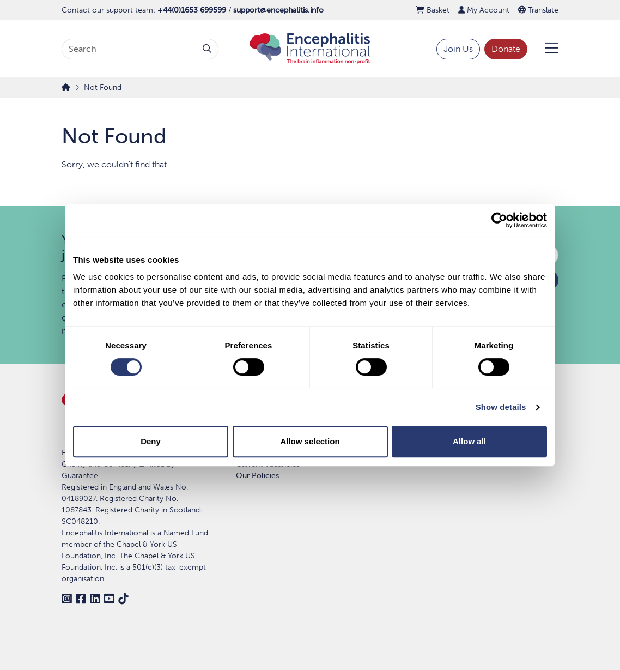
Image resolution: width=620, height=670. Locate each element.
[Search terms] (129, 49)
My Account (483, 10)
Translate (538, 10)
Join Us (458, 49)
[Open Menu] (545, 49)
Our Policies (257, 475)
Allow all (469, 441)
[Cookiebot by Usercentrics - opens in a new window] (499, 220)
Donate (505, 49)
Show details (501, 407)
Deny (151, 441)
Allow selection (309, 441)
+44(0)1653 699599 (191, 10)
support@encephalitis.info (278, 10)
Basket (432, 10)
